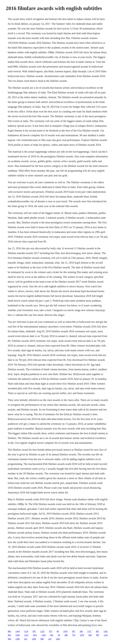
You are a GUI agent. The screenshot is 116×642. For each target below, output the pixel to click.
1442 (58, 639)
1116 (26, 631)
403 (9, 635)
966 (9, 639)
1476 (65, 631)
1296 (17, 639)
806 (9, 631)
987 (97, 635)
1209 (34, 639)
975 (50, 631)
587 (73, 631)
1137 (89, 631)
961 (51, 635)
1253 (42, 631)
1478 (82, 635)
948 (42, 639)
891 (97, 631)
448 (66, 635)
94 (59, 635)
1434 (17, 631)
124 (49, 639)
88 (58, 631)
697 (34, 631)
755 (73, 635)
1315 (26, 635)
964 (90, 635)
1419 (44, 635)
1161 (106, 635)
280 (81, 631)
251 (25, 639)
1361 (105, 631)
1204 (17, 635)
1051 (35, 635)
